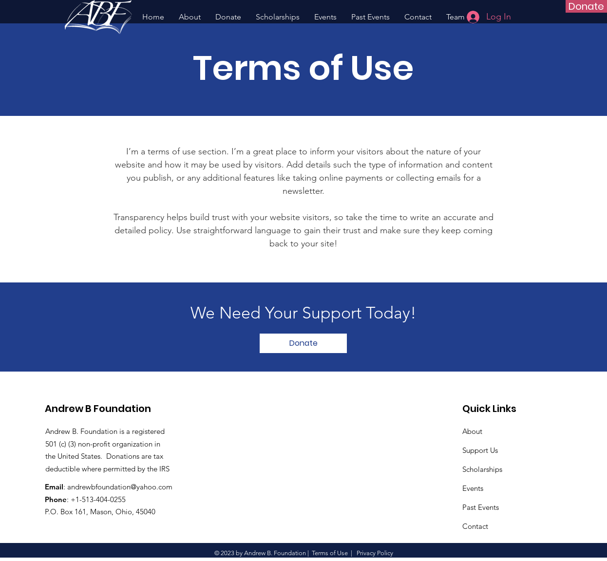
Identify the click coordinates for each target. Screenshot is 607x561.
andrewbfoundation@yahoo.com (119, 486)
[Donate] (586, 6)
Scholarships (482, 469)
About (472, 431)
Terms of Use (330, 553)
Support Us (480, 450)
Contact (475, 526)
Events (472, 488)
